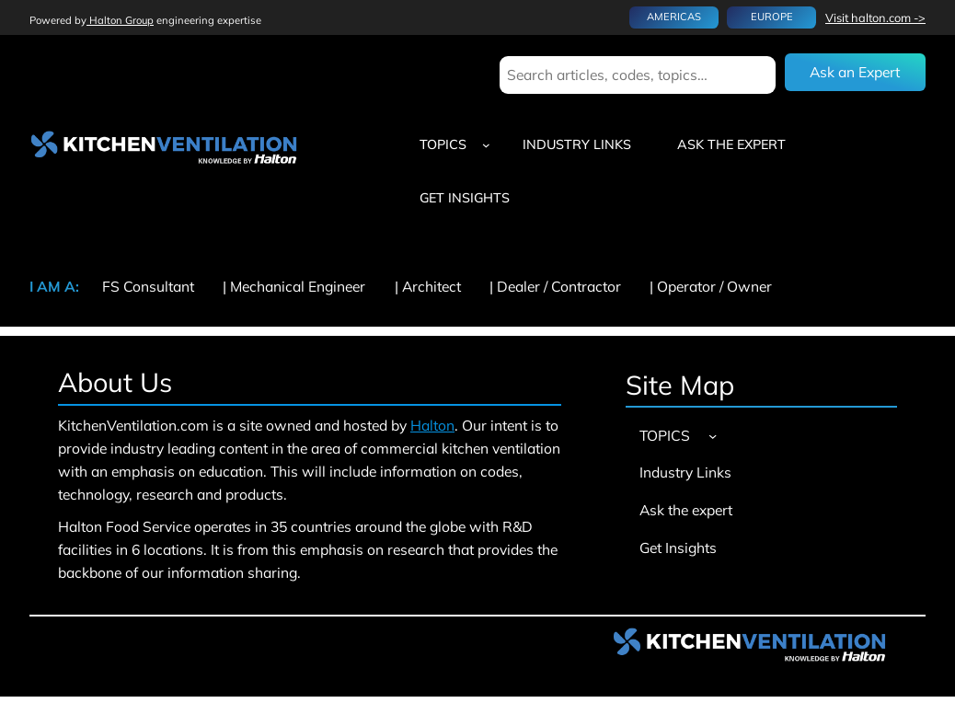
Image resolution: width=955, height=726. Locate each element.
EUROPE (772, 16)
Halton (432, 425)
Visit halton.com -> (875, 17)
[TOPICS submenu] (486, 145)
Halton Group (120, 20)
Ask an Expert (855, 72)
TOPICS (443, 144)
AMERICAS (674, 16)
